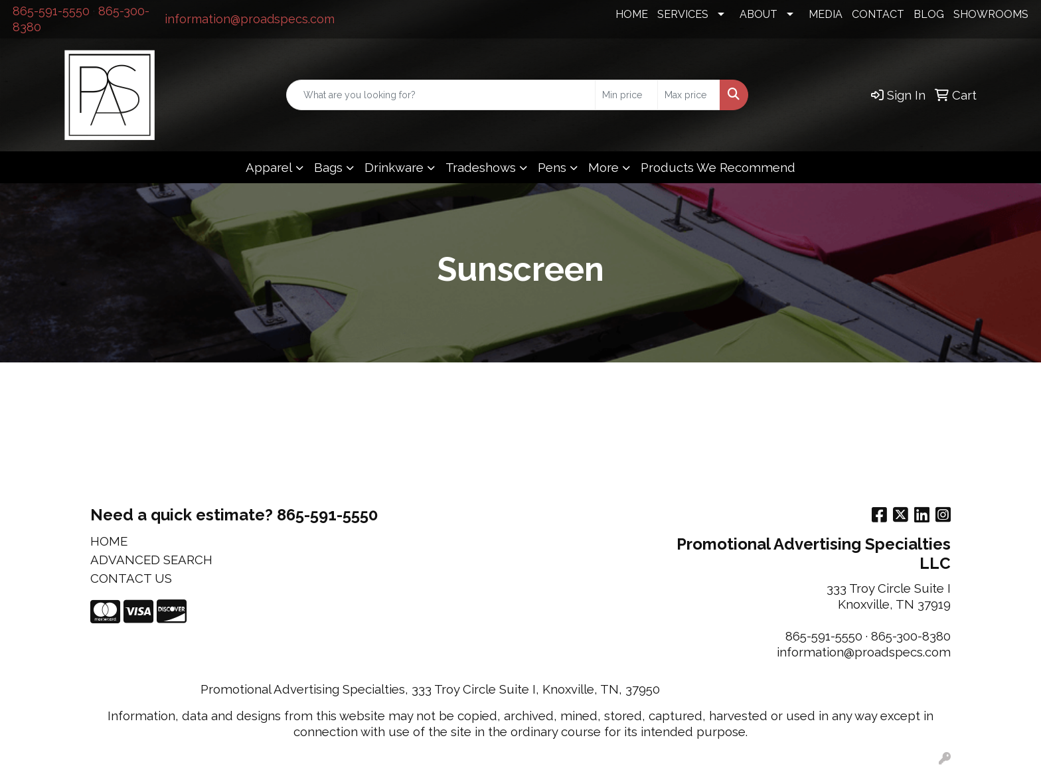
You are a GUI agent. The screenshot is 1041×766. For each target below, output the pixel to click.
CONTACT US (131, 578)
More (603, 167)
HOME (631, 14)
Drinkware (394, 167)
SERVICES (682, 14)
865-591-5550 (51, 11)
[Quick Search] (441, 95)
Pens (552, 167)
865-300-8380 (911, 636)
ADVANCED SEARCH (151, 559)
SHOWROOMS (990, 14)
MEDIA (825, 14)
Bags (328, 167)
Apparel (269, 167)
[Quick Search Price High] (688, 95)
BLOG (929, 14)
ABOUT (758, 14)
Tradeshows (480, 167)
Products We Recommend (718, 167)
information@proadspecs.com (250, 19)
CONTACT (878, 14)
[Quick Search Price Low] (626, 95)
